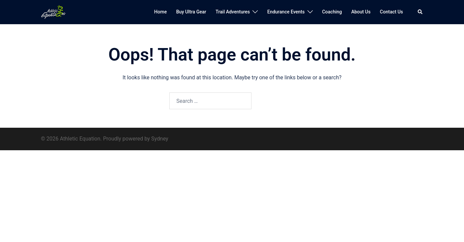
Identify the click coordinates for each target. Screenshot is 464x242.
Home (160, 11)
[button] (420, 12)
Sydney (159, 138)
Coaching (332, 11)
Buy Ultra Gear (191, 11)
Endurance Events (285, 11)
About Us (360, 11)
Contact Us (391, 11)
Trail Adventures (233, 11)
